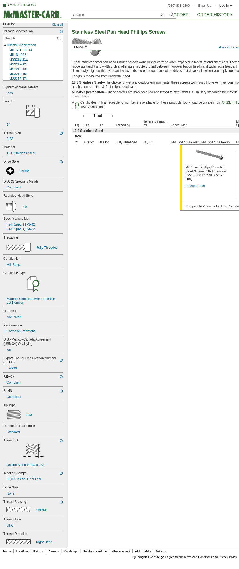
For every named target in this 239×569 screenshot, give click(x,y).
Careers (53, 551)
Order (181, 15)
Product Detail (195, 186)
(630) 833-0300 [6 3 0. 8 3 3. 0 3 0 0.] (179, 5)
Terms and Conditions (198, 557)
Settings (160, 551)
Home (7, 551)
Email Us (204, 5)
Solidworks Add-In (95, 551)
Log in (226, 5)
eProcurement (121, 551)
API (137, 551)
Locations (22, 551)
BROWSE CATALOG (21, 5)
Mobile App (71, 551)
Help (148, 551)
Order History (215, 15)
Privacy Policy (228, 557)
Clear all (57, 24)
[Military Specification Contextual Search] (33, 38)
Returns (38, 551)
